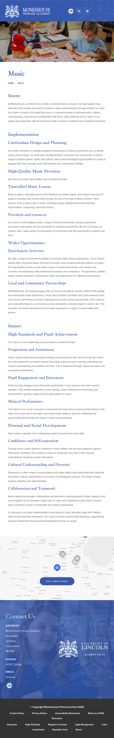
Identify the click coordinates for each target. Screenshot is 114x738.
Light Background (86, 724)
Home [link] (11, 83)
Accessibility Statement (69, 713)
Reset (79, 729)
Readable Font (62, 729)
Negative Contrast (59, 724)
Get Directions (57, 581)
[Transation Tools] (87, 11)
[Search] (79, 11)
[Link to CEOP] (70, 11)
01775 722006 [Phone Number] (13, 664)
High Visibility (34, 724)
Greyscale (14, 724)
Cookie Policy (19, 713)
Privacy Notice (41, 713)
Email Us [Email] (10, 677)
